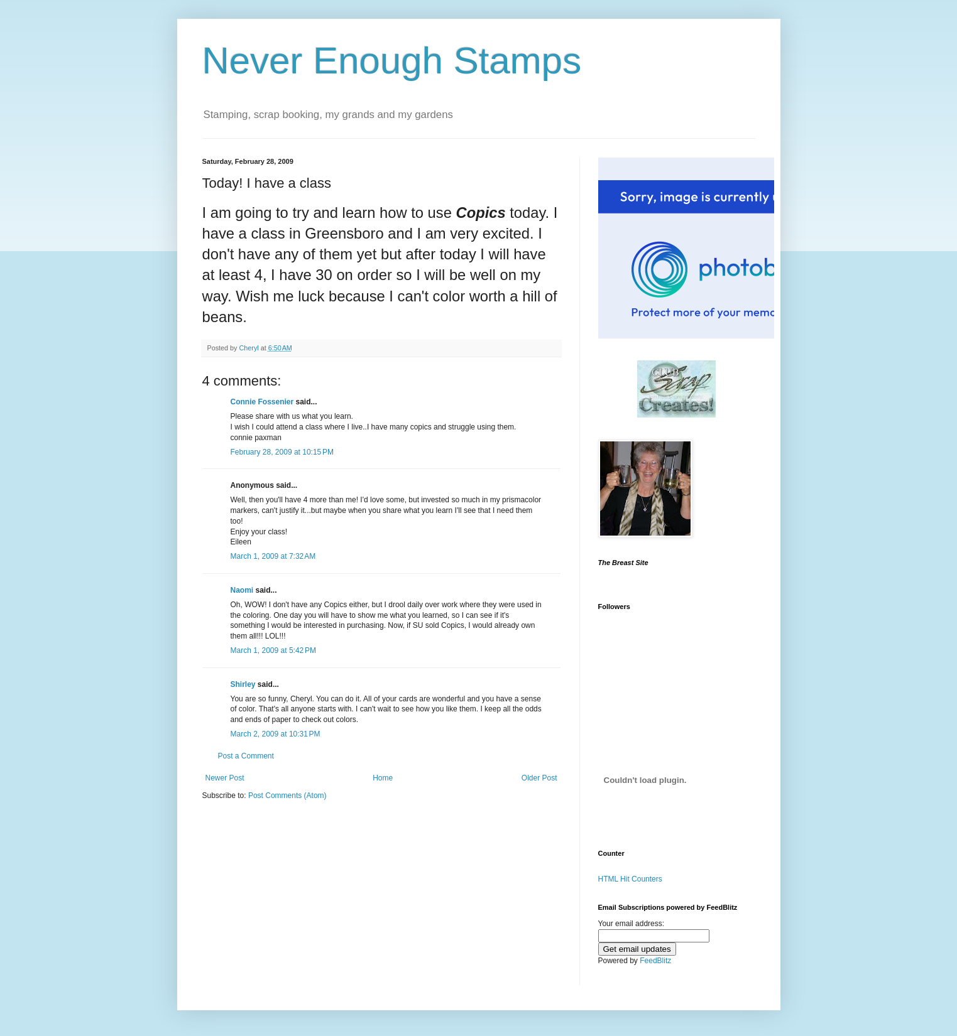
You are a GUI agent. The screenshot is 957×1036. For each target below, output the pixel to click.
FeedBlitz (655, 960)
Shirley (243, 684)
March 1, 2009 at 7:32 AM (273, 556)
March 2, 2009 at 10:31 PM (275, 734)
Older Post (539, 778)
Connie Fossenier (262, 401)
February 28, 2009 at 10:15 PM (282, 452)
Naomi (242, 590)
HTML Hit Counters (630, 879)
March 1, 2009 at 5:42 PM (273, 650)
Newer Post (224, 778)
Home (383, 778)
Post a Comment (246, 756)
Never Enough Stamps (392, 61)
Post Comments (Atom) (287, 795)
